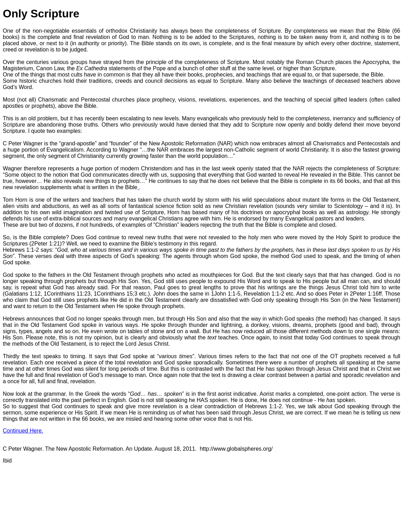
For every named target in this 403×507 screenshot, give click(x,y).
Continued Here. (23, 431)
